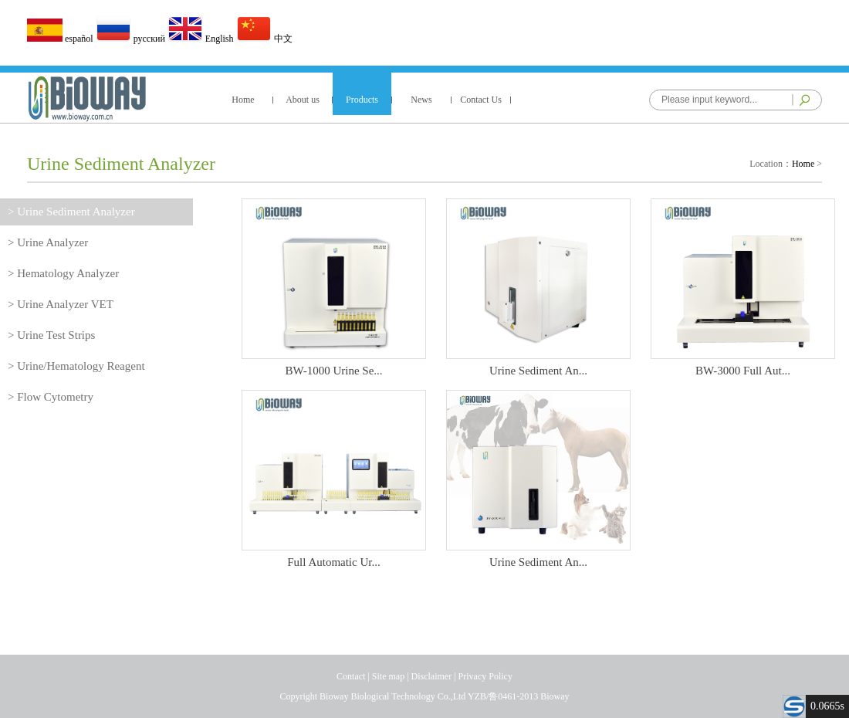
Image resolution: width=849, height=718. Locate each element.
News (421, 99)
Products (362, 99)
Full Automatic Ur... (334, 556)
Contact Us (481, 99)
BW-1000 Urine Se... (334, 365)
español (61, 38)
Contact (351, 676)
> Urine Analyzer (48, 242)
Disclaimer (431, 676)
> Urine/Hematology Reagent (76, 366)
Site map (388, 676)
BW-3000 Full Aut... (743, 365)
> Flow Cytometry (50, 397)
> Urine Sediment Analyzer (71, 211)
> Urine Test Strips (51, 335)
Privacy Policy (485, 676)
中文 (264, 38)
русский (131, 38)
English (201, 38)
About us (303, 99)
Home (243, 99)
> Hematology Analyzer (63, 273)
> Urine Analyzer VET (60, 304)
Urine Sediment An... (538, 365)
